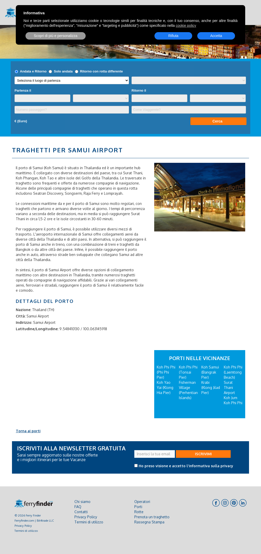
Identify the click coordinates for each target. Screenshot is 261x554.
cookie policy (186, 25)
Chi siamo (82, 501)
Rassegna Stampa (149, 522)
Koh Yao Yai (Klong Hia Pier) (165, 387)
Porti (138, 506)
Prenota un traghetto (151, 517)
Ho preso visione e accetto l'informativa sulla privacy (186, 466)
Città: (20, 316)
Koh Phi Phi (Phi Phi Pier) (166, 372)
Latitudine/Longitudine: (37, 329)
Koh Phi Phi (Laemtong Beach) (233, 372)
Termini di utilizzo (26, 531)
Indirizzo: (24, 322)
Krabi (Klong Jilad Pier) (210, 387)
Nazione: (23, 309)
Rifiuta (173, 36)
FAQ (77, 506)
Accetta (216, 36)
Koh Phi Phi (233, 403)
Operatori (142, 501)
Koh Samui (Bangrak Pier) (210, 372)
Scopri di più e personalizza (55, 36)
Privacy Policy (23, 525)
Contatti (81, 512)
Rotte (138, 512)
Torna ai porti (28, 431)
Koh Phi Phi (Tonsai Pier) (188, 372)
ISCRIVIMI (203, 454)
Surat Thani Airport (229, 387)
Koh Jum (230, 398)
